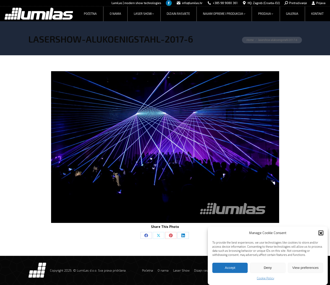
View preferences (305, 270)
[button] (321, 235)
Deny (268, 270)
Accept (230, 270)
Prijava (318, 3)
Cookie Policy (265, 280)
